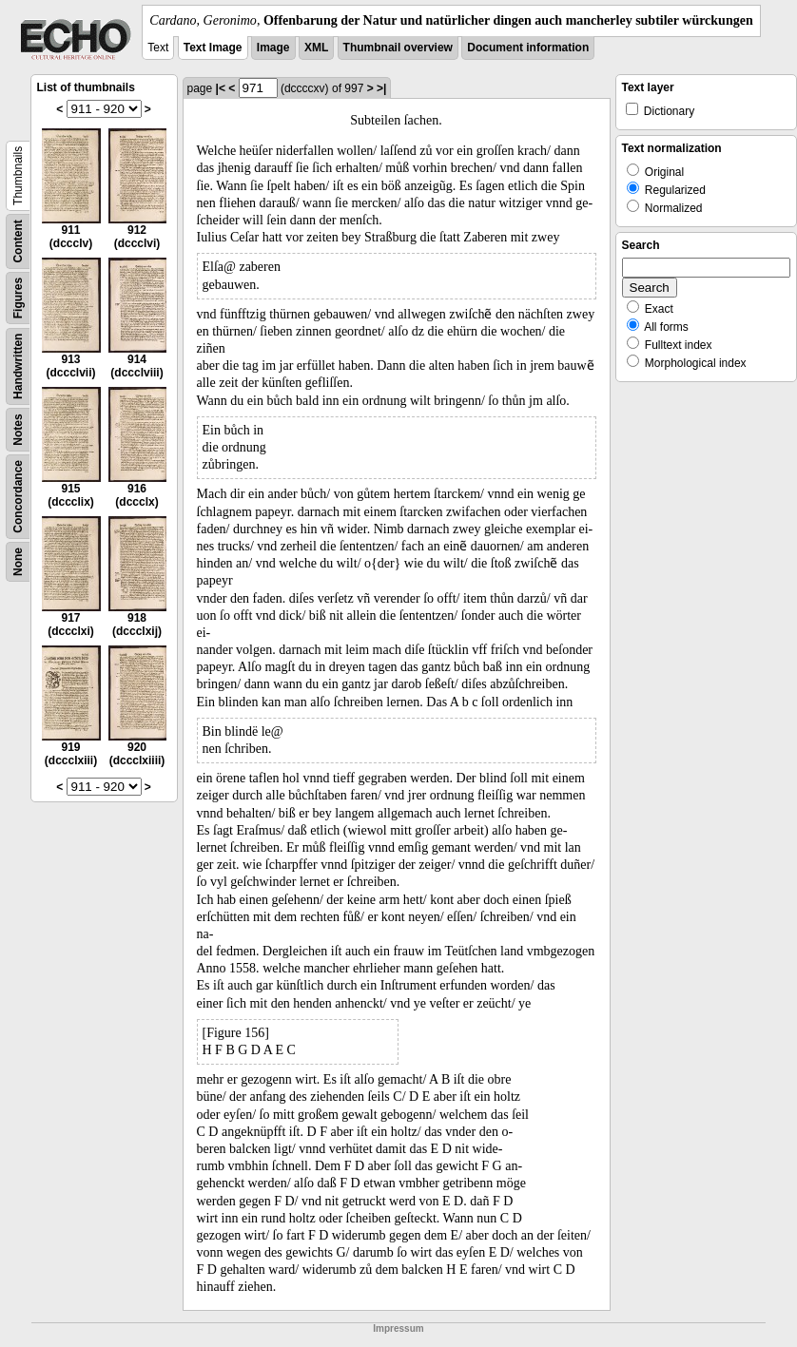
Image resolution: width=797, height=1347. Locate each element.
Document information (528, 47)
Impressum (398, 1328)
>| (381, 88)
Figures (18, 298)
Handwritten (18, 366)
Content (18, 241)
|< (220, 88)
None (18, 562)
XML (316, 47)
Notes (18, 429)
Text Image (213, 47)
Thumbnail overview (398, 47)
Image (273, 47)
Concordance (18, 496)
